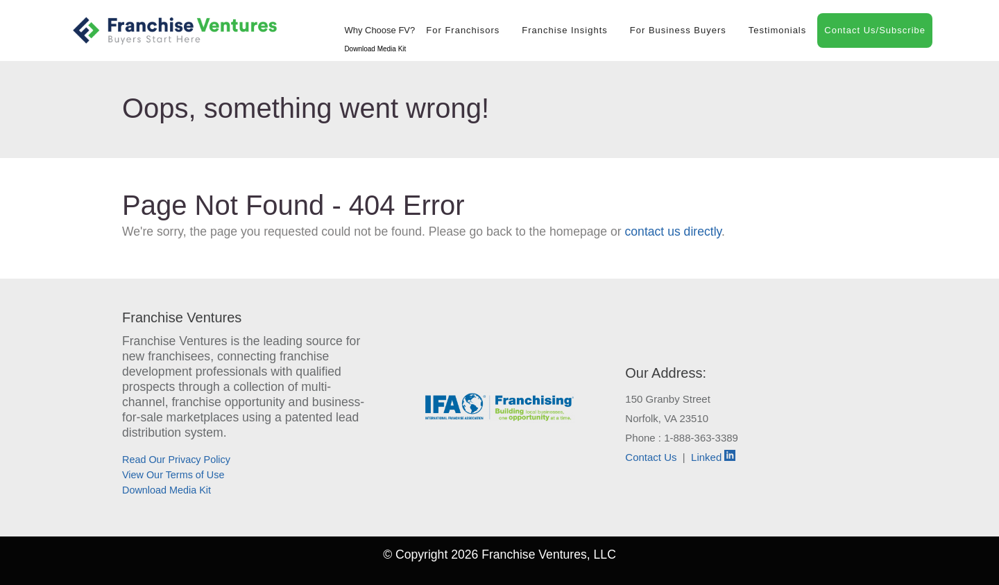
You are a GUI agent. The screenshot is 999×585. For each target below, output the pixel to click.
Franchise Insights (565, 30)
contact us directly (673, 231)
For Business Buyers (678, 30)
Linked (713, 457)
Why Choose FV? (379, 30)
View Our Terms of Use (173, 474)
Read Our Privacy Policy (176, 459)
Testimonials (778, 30)
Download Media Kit (375, 49)
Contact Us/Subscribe (874, 30)
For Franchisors (463, 30)
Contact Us (650, 457)
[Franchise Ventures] (175, 30)
